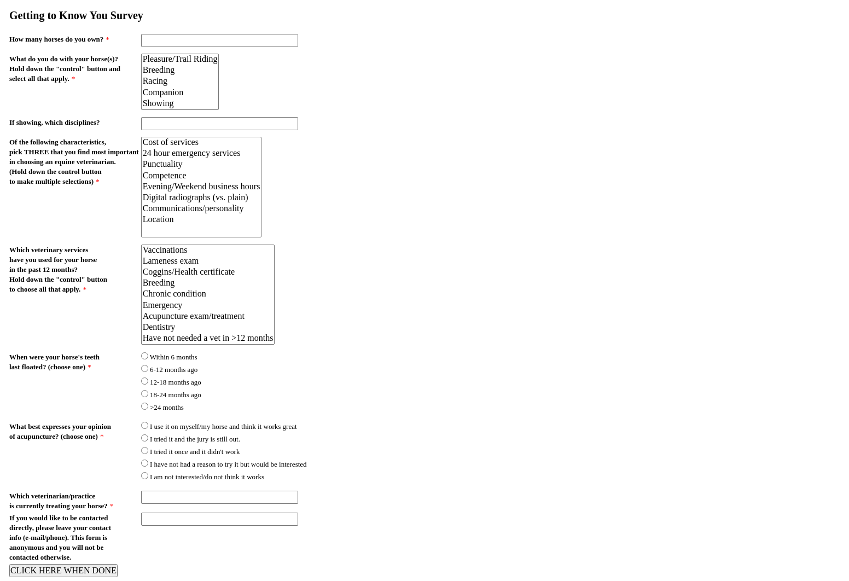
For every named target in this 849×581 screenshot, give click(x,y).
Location (201, 219)
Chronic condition (208, 294)
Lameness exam (208, 261)
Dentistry (208, 327)
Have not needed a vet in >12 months (208, 338)
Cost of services (201, 142)
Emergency (208, 305)
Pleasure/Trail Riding (180, 59)
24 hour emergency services (201, 153)
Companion (180, 93)
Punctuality (201, 164)
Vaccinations (208, 250)
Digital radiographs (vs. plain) (201, 198)
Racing (180, 81)
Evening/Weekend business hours (201, 187)
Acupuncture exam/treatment (208, 316)
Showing (180, 103)
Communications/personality (201, 209)
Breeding (180, 70)
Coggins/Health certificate (208, 272)
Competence (201, 176)
